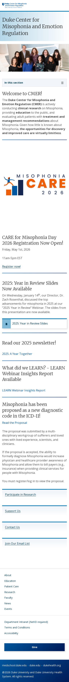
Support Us (12, 511)
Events (8, 609)
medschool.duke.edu (14, 665)
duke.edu (34, 665)
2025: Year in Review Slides (30, 323)
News (7, 603)
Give (34, 647)
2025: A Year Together (17, 354)
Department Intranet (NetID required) (26, 622)
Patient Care (11, 586)
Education (10, 581)
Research (9, 592)
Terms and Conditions (17, 627)
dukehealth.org (52, 665)
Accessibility (11, 633)
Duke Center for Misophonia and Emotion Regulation (32, 27)
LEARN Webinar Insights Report (23, 390)
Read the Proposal (14, 423)
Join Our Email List (17, 543)
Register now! (11, 266)
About (7, 575)
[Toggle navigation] (34, 83)
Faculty (8, 597)
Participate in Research (20, 494)
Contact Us (12, 527)
